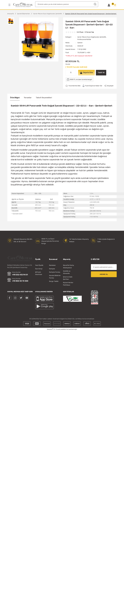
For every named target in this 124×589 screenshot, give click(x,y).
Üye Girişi (38, 269)
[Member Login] (109, 5)
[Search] (66, 4)
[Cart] (115, 5)
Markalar (52, 265)
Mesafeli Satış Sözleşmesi (68, 266)
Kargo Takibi (53, 281)
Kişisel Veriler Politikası (68, 284)
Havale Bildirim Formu (54, 277)
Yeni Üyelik (39, 265)
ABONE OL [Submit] (104, 274)
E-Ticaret (57, 329)
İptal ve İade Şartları (67, 278)
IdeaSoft (50, 329)
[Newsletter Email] (104, 267)
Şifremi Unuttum (38, 273)
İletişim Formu (54, 272)
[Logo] (23, 4)
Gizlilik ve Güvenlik (66, 272)
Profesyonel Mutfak (84, 39)
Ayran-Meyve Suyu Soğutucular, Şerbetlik (91, 37)
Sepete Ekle (86, 72)
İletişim (52, 269)
